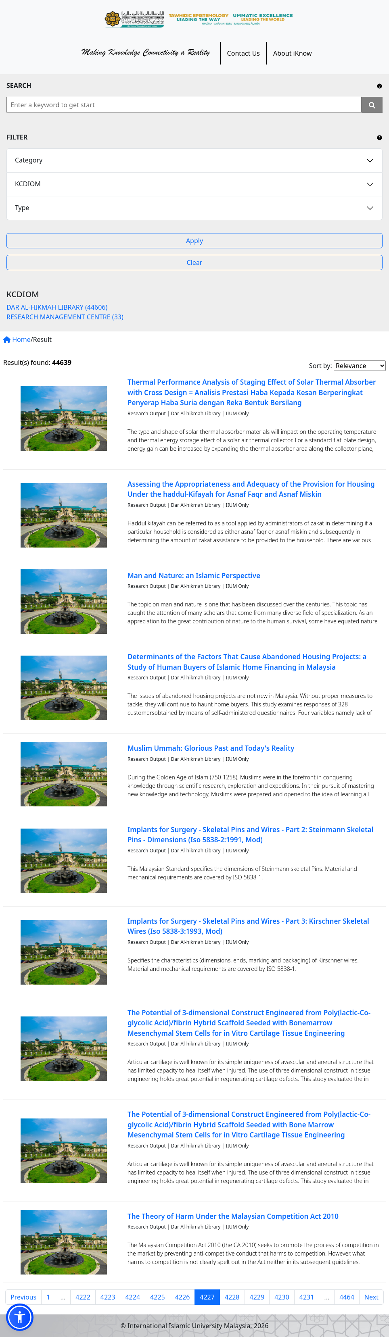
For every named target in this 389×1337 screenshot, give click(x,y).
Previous (23, 1297)
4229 (257, 1297)
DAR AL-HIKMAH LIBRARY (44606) (56, 307)
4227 (207, 1297)
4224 (132, 1297)
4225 (157, 1297)
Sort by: (320, 365)
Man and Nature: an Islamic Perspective (194, 575)
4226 (182, 1297)
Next (371, 1297)
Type (22, 207)
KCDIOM (28, 183)
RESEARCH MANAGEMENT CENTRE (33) (64, 316)
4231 (306, 1297)
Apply (194, 240)
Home (17, 339)
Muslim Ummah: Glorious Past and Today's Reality (211, 748)
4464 (346, 1297)
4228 (232, 1297)
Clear (195, 262)
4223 (107, 1297)
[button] (19, 1317)
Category (28, 160)
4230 (281, 1297)
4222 (82, 1297)
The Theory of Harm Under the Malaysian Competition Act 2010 (233, 1216)
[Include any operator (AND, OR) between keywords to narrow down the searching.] (379, 85)
